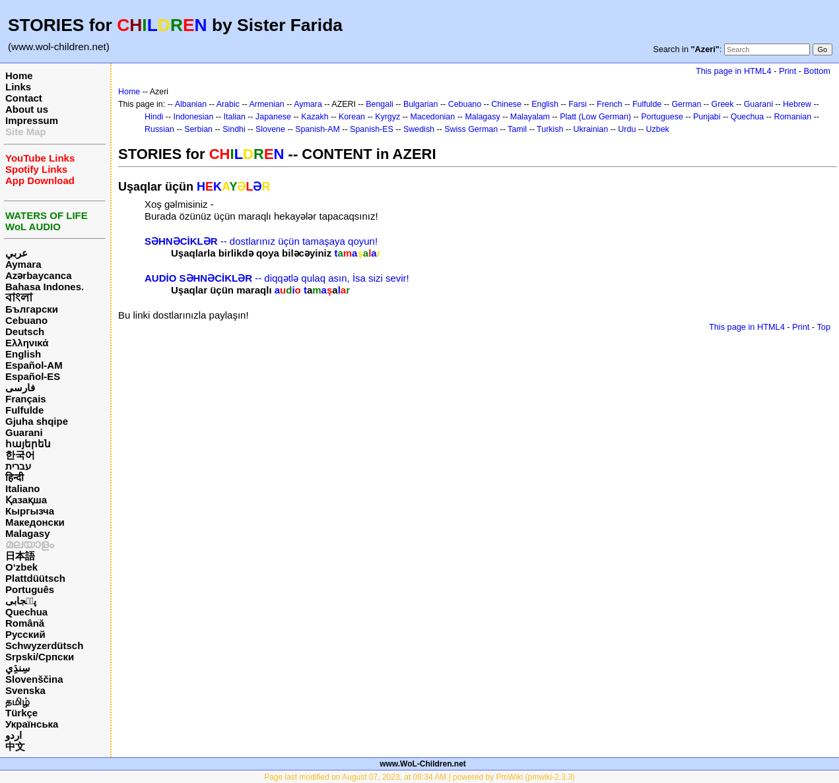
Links (18, 86)
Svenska (25, 690)
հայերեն (28, 443)
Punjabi (707, 116)
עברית (18, 466)
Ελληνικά (26, 342)
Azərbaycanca (38, 275)
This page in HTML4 (734, 71)
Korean (352, 116)
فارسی (20, 387)
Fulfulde (24, 410)
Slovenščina (34, 679)
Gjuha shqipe (36, 421)
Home (19, 75)
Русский (25, 634)
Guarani (24, 432)
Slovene (270, 129)
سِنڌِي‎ (17, 667)
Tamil (517, 129)
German (686, 104)
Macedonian (432, 116)
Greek (723, 104)
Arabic (228, 104)
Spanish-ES (371, 129)
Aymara (23, 264)
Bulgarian (420, 104)
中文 (15, 746)
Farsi (577, 104)
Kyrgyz (387, 116)
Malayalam (530, 116)
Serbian (198, 129)
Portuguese (662, 116)
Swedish (418, 129)
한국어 (20, 454)
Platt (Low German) (595, 116)
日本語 (20, 555)
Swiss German (471, 129)
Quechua (26, 611)
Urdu (627, 129)
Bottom (817, 71)
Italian (235, 116)
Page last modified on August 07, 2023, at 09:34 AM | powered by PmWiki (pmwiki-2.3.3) (419, 777)
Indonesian (194, 116)
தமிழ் (17, 701)
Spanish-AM (317, 129)
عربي (16, 253)
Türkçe (21, 712)
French (609, 104)
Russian (159, 129)
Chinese (506, 104)
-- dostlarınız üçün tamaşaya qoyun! (261, 241)
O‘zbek (21, 567)
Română (24, 623)
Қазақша (26, 499)
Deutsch (24, 331)
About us (26, 109)
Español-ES (32, 376)
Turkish (550, 129)
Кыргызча (29, 511)
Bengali (379, 104)
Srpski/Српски (39, 656)
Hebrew (797, 104)
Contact (23, 98)
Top (823, 327)
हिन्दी (14, 477)
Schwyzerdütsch (44, 645)
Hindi (154, 116)
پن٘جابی (20, 600)
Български (31, 309)
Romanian (792, 116)
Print (787, 71)
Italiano (22, 488)
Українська (31, 724)
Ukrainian (591, 129)
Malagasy (27, 533)
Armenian (266, 104)
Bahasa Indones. (44, 286)
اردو (13, 735)
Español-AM (34, 365)
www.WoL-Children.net (423, 763)
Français (25, 398)
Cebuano (26, 320)
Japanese (273, 116)
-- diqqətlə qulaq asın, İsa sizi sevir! (277, 278)
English (23, 354)
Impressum (31, 120)
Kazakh (315, 116)
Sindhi (234, 129)
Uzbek (657, 129)
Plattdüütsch (35, 578)
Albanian (191, 104)
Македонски (35, 522)
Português (29, 589)
